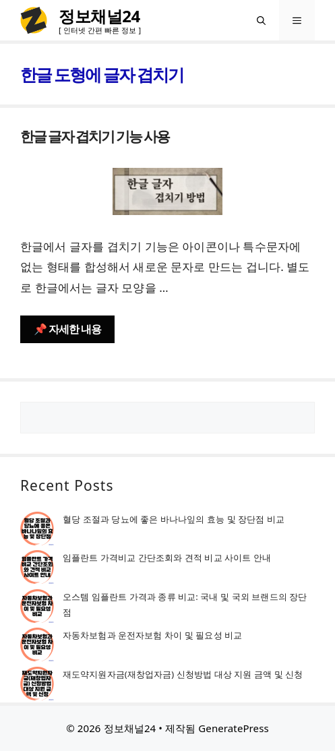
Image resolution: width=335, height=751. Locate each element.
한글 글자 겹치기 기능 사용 (94, 136)
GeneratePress (233, 728)
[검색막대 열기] (261, 20)
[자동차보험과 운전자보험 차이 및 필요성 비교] (37, 647)
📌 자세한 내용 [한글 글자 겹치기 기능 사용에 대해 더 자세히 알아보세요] (67, 329)
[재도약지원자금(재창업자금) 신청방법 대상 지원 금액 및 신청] (37, 686)
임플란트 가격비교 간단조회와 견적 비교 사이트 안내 (167, 557)
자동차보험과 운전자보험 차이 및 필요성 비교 (152, 635)
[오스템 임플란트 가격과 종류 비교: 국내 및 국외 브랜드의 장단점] (37, 608)
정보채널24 (99, 16)
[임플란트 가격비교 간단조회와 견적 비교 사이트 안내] (37, 569)
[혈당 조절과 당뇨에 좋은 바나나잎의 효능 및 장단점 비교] (37, 531)
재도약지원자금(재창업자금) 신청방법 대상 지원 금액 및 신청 (183, 674)
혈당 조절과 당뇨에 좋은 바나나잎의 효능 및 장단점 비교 (173, 519)
